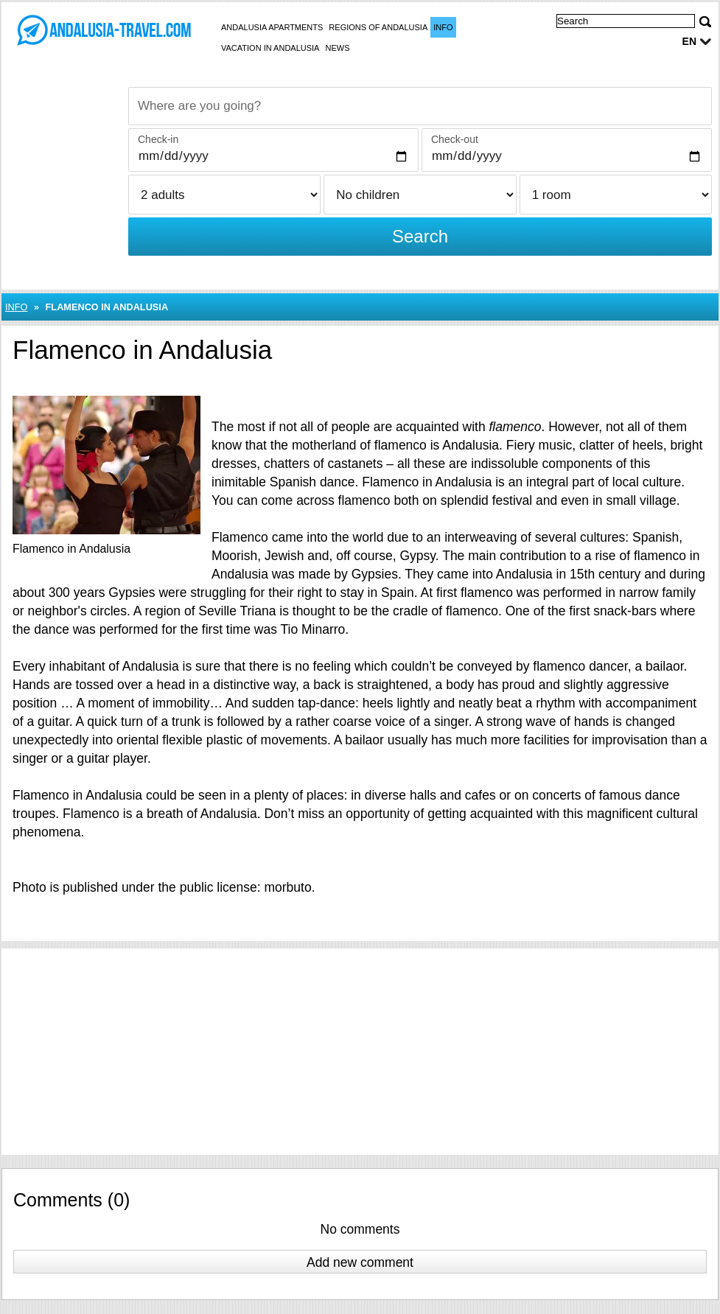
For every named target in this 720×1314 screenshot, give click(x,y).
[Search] (705, 21)
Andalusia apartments (272, 27)
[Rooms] (615, 194)
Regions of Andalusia (378, 27)
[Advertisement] (360, 1051)
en (689, 41)
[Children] (419, 194)
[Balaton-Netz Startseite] (103, 30)
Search (420, 236)
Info (442, 27)
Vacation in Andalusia (270, 47)
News (337, 47)
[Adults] (224, 194)
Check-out (454, 139)
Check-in (158, 139)
